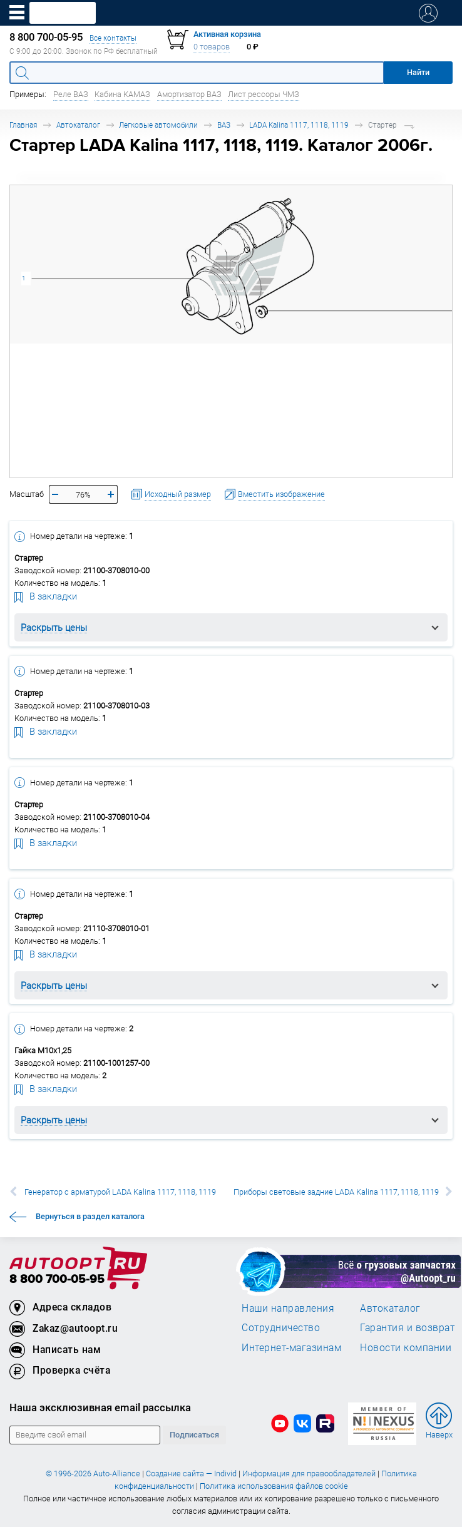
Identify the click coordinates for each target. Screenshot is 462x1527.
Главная (23, 125)
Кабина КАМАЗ (122, 94)
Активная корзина (227, 34)
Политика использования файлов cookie (274, 1486)
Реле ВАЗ (70, 94)
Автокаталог (78, 125)
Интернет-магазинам (291, 1347)
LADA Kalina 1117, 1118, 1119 (299, 125)
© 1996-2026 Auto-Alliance (93, 1473)
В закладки (45, 596)
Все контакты (113, 38)
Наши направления (288, 1308)
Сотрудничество (281, 1327)
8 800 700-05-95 (57, 1279)
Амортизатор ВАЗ (189, 94)
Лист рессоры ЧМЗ (263, 94)
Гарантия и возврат (407, 1327)
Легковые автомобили (158, 125)
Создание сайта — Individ (191, 1473)
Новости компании (405, 1347)
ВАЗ (223, 125)
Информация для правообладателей (309, 1473)
